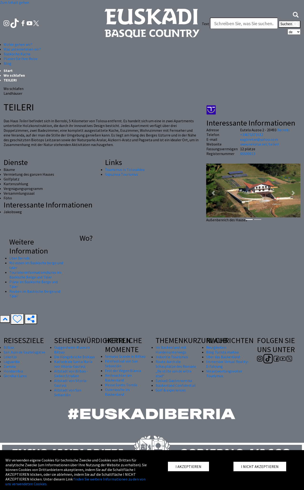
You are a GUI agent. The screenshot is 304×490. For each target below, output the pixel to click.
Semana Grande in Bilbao (125, 356)
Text (205, 23)
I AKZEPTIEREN (188, 466)
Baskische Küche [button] (17, 54)
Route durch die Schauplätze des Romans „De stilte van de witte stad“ (176, 368)
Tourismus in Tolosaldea (125, 169)
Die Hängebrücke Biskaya (74, 356)
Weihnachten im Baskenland (118, 377)
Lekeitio (10, 356)
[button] (296, 14)
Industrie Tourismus (172, 356)
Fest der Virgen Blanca (123, 370)
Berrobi (283, 129)
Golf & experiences (171, 390)
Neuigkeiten (216, 347)
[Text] (244, 23)
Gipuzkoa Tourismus (121, 174)
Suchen (289, 24)
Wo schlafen (14, 75)
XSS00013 (247, 153)
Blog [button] (7, 63)
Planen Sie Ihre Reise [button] (21, 58)
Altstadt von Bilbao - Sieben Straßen (71, 373)
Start (8, 70)
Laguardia (11, 361)
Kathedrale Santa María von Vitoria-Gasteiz (73, 364)
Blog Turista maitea (222, 352)
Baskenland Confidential (176, 385)
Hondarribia (13, 371)
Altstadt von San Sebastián (67, 392)
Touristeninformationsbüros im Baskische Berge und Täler (35, 274)
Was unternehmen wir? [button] (22, 49)
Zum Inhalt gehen (14, 2)
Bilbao (9, 347)
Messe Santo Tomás (121, 384)
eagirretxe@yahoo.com (259, 139)
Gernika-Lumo (15, 375)
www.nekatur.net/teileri (259, 144)
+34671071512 (251, 134)
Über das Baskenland (223, 356)
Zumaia (10, 366)
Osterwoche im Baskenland (117, 392)
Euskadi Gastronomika (174, 380)
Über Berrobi (19, 258)
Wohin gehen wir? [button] (18, 44)
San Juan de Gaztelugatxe (24, 352)
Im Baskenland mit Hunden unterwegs (171, 349)
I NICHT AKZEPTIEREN (260, 466)
